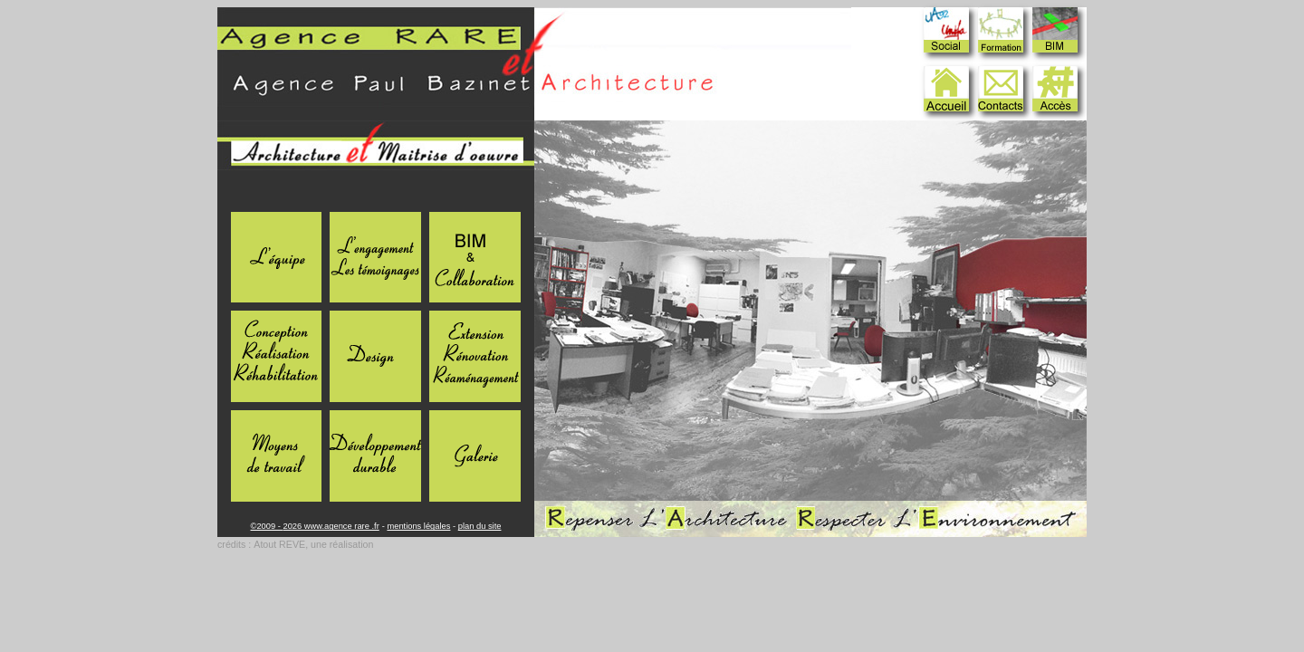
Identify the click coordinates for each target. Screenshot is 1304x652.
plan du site (480, 526)
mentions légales (418, 526)
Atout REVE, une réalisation (313, 544)
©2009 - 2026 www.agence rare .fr (315, 526)
